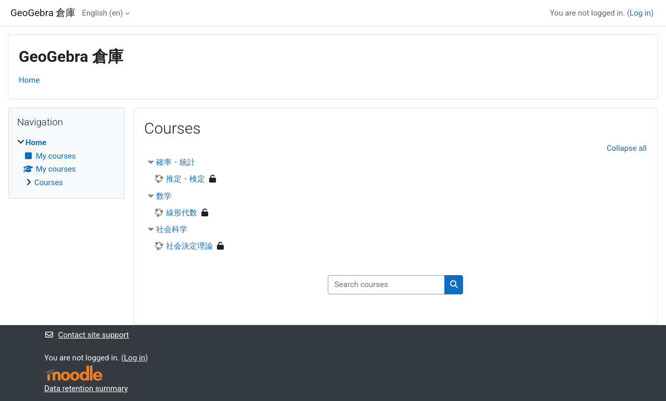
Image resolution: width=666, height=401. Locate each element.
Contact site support (86, 335)
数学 (164, 196)
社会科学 (171, 229)
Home (29, 80)
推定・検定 (185, 179)
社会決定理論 (189, 246)
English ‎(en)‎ (102, 13)
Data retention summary (86, 388)
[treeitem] (66, 162)
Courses (48, 182)
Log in (640, 13)
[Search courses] (386, 284)
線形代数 (181, 212)
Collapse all (627, 148)
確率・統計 (175, 162)
